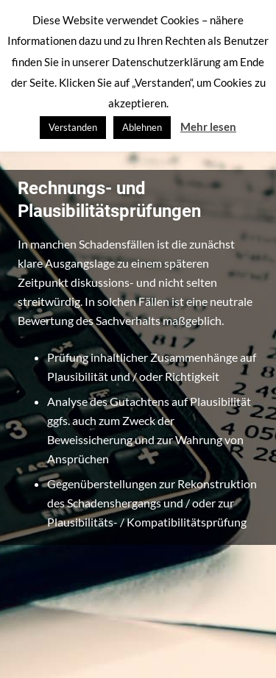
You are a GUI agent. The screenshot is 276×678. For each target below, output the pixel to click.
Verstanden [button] (73, 127)
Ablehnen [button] (142, 127)
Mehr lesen (208, 126)
